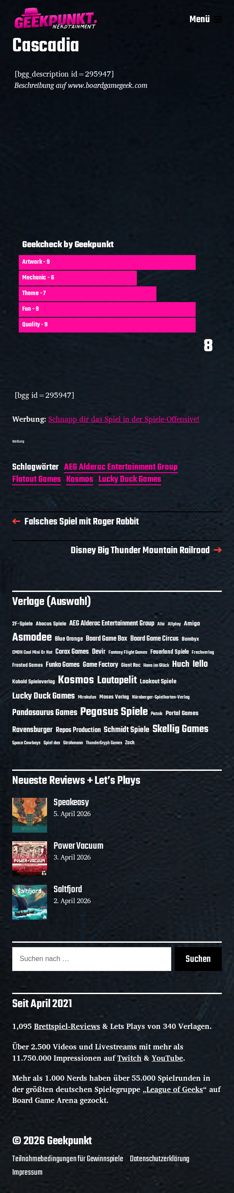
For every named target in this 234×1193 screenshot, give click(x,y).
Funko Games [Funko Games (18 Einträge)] (63, 665)
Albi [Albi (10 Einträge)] (161, 624)
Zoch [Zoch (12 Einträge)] (130, 743)
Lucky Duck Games (129, 480)
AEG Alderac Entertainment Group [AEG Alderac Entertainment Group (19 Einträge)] (111, 623)
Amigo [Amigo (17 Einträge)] (192, 624)
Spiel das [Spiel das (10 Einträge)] (52, 742)
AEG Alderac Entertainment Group (121, 468)
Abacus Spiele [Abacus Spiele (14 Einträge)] (51, 623)
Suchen (198, 959)
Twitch (129, 1058)
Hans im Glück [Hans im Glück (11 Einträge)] (156, 665)
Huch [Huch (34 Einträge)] (181, 664)
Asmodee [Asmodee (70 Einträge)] (32, 638)
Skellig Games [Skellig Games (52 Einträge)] (180, 729)
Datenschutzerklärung (160, 1159)
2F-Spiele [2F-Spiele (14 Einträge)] (22, 623)
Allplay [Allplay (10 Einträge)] (174, 624)
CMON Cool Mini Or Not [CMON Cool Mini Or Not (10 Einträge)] (32, 652)
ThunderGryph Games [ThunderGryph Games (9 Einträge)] (104, 743)
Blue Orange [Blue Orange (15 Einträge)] (69, 639)
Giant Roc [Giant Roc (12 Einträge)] (130, 665)
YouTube (167, 1058)
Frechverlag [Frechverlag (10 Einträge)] (203, 652)
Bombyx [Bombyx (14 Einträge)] (190, 639)
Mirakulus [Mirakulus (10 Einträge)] (87, 697)
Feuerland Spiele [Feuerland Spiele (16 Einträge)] (169, 652)
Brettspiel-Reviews (67, 1026)
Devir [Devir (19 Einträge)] (98, 652)
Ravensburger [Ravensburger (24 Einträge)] (32, 730)
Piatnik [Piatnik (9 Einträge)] (157, 714)
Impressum (27, 1172)
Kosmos (79, 480)
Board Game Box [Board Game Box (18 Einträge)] (106, 639)
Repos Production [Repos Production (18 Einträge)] (78, 730)
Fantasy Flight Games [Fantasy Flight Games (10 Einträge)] (128, 652)
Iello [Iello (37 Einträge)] (200, 664)
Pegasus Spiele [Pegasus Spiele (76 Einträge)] (114, 712)
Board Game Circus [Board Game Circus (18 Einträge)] (154, 639)
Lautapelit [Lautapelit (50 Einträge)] (117, 681)
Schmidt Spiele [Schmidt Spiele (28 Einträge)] (126, 730)
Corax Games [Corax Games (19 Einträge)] (72, 652)
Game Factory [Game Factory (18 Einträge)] (100, 665)
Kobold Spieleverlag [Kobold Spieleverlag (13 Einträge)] (33, 682)
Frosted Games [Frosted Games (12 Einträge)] (27, 665)
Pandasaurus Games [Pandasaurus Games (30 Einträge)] (44, 712)
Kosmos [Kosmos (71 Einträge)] (76, 680)
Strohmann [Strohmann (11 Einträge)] (73, 743)
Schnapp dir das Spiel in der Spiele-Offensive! (124, 419)
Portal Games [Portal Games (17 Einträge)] (182, 714)
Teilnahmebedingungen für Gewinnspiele (67, 1159)
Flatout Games (36, 480)
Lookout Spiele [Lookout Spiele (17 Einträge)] (158, 682)
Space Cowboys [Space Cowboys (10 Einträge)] (26, 742)
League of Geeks (174, 1089)
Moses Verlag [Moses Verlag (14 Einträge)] (114, 697)
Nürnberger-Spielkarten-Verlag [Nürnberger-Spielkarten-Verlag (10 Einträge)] (161, 697)
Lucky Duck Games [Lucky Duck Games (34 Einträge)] (43, 696)
